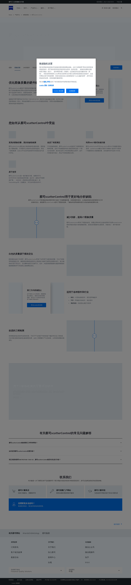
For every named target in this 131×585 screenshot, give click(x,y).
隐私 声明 (47, 82)
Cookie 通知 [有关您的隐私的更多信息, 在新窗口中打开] (43, 85)
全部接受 (72, 91)
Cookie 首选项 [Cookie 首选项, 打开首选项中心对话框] (58, 91)
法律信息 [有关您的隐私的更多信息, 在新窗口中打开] (51, 85)
